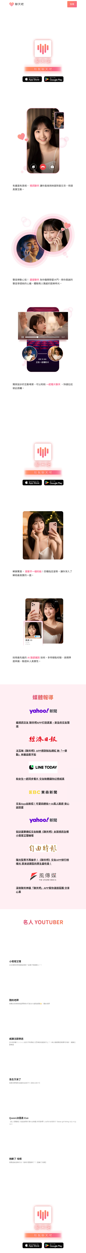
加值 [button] (72, 4)
